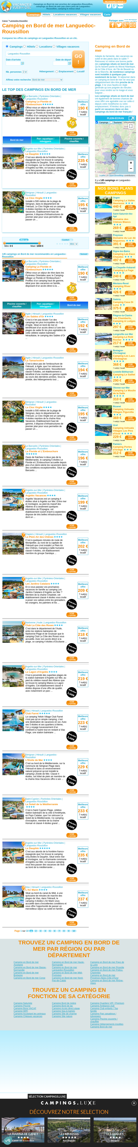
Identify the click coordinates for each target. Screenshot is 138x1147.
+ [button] (131, 163)
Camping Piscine (22, 1006)
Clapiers (29, 534)
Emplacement (66, 71)
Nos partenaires (89, 1033)
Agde (28, 313)
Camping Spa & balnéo (63, 1011)
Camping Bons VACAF (25, 1008)
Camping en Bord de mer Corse (29, 978)
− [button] (131, 169)
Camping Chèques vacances (28, 1016)
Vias (27, 710)
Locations (45, 46)
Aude (39, 622)
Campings (34, 14)
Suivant (83, 254)
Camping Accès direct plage (66, 1008)
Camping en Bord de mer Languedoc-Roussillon (64, 968)
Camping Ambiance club (102, 1006)
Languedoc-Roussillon (36, 99)
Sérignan (29, 192)
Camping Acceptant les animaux (30, 1013)
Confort (67, 240)
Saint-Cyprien (32, 799)
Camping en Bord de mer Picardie (107, 967)
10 (74, 931)
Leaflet (102, 175)
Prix (24, 240)
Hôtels (46, 14)
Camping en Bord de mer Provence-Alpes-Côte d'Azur (104, 976)
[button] (7, 1140)
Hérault (40, 192)
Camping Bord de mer (101, 1026)
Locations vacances (65, 14)
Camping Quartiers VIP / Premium (107, 1003)
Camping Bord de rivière (64, 1003)
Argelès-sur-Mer (33, 148)
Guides (100, 1038)
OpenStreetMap (116, 175)
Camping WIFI (21, 1011)
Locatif (80, 71)
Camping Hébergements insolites (106, 1024)
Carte (107, 14)
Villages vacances (90, 14)
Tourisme (118, 122)
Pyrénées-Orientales (49, 96)
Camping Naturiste (23, 1003)
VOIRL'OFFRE (72, 133)
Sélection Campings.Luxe (47, 1097)
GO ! (78, 59)
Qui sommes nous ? (50, 1033)
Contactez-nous (71, 1033)
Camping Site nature (62, 1016)
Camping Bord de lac (62, 1006)
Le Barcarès (31, 96)
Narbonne (30, 622)
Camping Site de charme (64, 1013)
